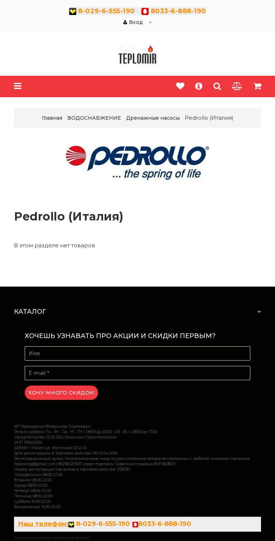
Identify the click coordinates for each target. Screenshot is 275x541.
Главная (52, 118)
